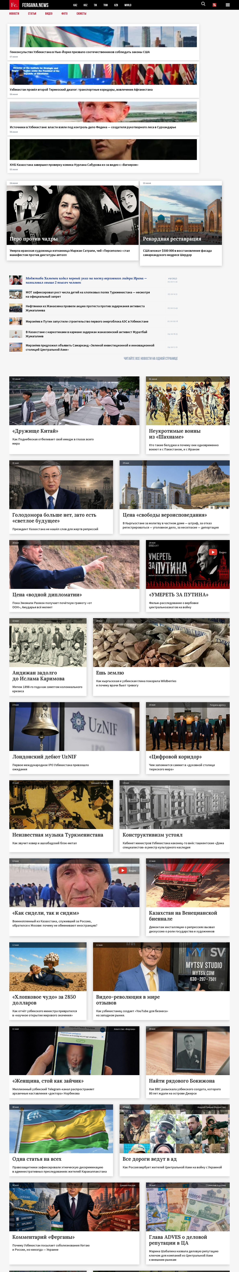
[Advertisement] (207, 222)
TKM (107, 5)
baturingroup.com (144, 1268)
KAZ (75, 5)
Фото (66, 13)
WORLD (130, 5)
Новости (14, 13)
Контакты (17, 1262)
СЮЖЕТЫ (83, 13)
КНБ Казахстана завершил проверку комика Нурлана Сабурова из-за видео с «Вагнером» (201, 58)
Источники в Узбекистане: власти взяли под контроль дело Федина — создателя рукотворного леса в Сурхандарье (145, 60)
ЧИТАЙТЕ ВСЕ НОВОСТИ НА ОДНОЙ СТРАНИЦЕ (151, 256)
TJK (96, 5)
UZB (118, 5)
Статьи (33, 13)
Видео (50, 13)
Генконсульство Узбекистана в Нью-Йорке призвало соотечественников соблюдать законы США (34, 58)
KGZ (86, 5)
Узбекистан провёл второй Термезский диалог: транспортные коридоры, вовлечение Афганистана (87, 58)
